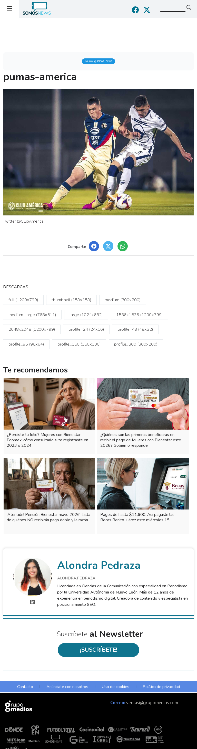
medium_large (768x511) (32, 315)
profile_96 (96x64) (26, 344)
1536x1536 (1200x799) (139, 315)
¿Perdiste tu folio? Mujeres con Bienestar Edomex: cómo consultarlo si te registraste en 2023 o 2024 (47, 440)
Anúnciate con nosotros (67, 687)
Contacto (25, 687)
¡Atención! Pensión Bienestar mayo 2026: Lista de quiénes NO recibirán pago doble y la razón (48, 517)
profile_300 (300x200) (135, 344)
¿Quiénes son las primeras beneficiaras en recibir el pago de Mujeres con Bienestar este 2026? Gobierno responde (140, 440)
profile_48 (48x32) (135, 329)
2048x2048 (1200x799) (31, 329)
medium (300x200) (123, 300)
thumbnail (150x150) (71, 300)
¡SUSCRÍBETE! (98, 650)
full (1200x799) (23, 300)
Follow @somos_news (98, 61)
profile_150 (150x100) (79, 344)
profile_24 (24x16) (86, 329)
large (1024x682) (86, 315)
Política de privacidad (161, 687)
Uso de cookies (115, 687)
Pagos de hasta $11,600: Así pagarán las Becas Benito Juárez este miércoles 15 (137, 517)
